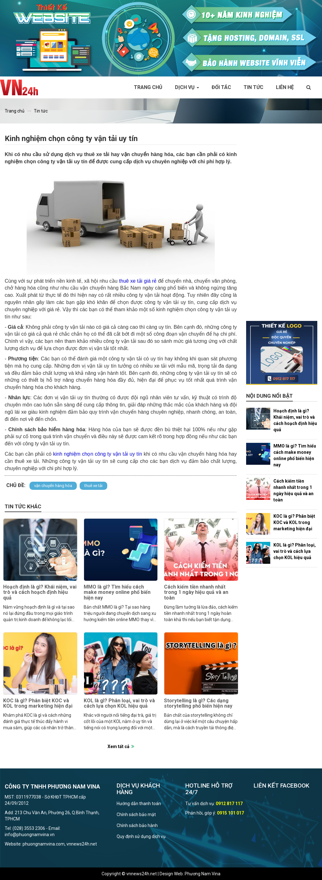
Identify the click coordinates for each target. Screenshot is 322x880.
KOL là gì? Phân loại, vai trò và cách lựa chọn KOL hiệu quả (119, 703)
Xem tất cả (118, 746)
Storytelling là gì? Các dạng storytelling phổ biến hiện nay (198, 703)
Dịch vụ (187, 87)
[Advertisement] (281, 227)
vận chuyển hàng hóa (53, 485)
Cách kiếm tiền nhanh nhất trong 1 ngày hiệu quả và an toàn (196, 592)
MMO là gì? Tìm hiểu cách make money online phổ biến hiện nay (117, 592)
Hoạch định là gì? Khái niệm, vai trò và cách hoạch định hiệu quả (40, 592)
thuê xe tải (93, 485)
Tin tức (253, 87)
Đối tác (221, 87)
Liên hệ (285, 87)
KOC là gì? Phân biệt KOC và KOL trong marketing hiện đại (37, 703)
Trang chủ (148, 87)
